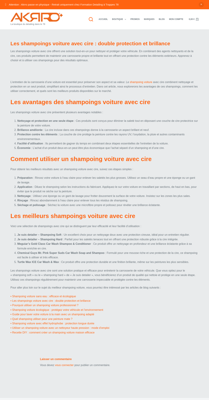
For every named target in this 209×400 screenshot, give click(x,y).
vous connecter (64, 365)
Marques (149, 19)
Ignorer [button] (201, 4)
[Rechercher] (91, 19)
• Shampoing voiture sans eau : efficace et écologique (43, 296)
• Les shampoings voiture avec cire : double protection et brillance (50, 300)
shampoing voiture (141, 82)
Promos (135, 19)
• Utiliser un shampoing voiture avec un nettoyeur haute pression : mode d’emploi (59, 327)
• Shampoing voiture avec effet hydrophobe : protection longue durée (52, 323)
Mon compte (176, 19)
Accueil (103, 19)
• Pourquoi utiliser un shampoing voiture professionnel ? (44, 305)
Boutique (120, 19)
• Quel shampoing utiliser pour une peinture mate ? (41, 318)
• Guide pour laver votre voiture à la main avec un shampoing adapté (52, 314)
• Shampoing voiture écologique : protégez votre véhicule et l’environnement (56, 309)
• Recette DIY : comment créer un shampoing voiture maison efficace (52, 332)
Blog (162, 19)
